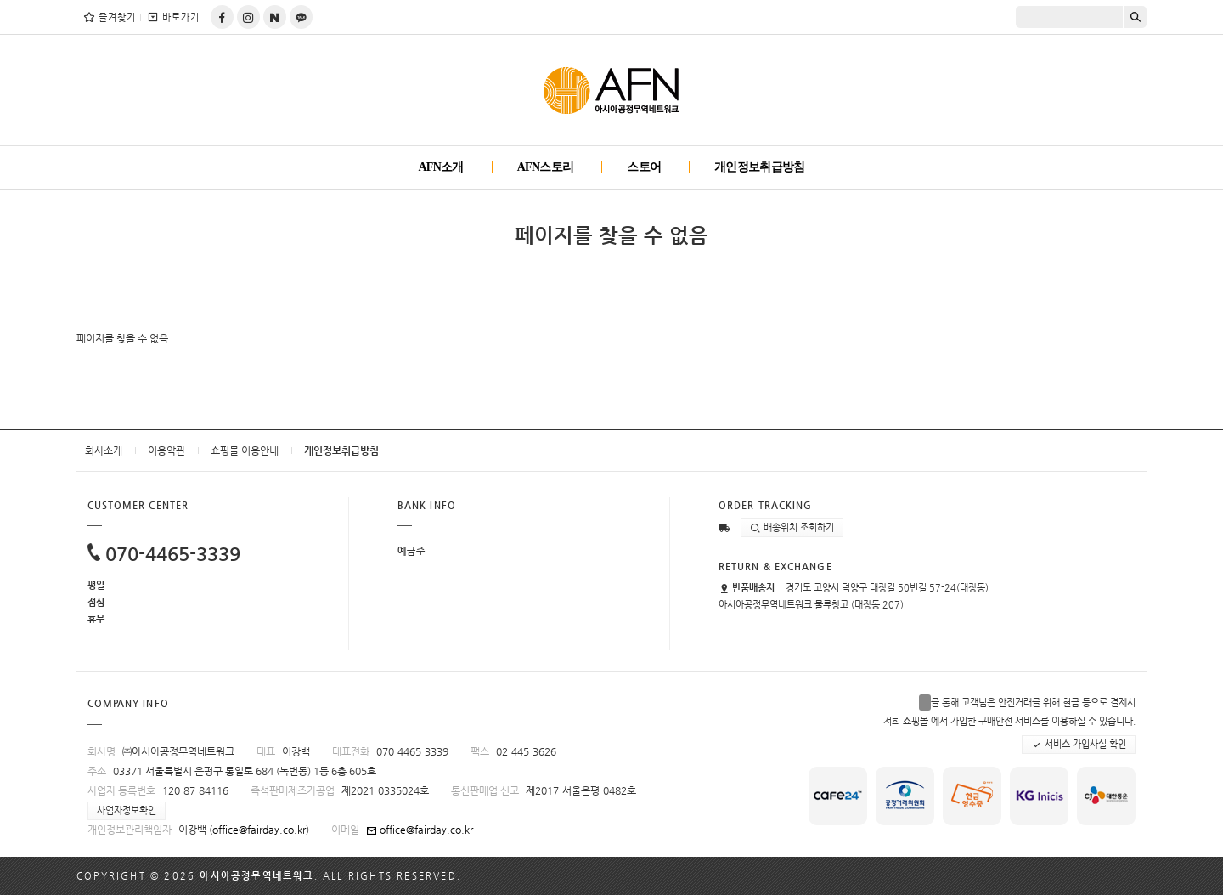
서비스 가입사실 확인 (1078, 745)
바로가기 (173, 17)
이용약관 (166, 450)
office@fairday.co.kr (259, 830)
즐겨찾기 (109, 17)
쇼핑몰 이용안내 (245, 450)
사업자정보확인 (126, 810)
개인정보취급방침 (759, 167)
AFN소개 (440, 167)
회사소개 (103, 450)
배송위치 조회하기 (792, 528)
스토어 (644, 167)
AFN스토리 (545, 167)
